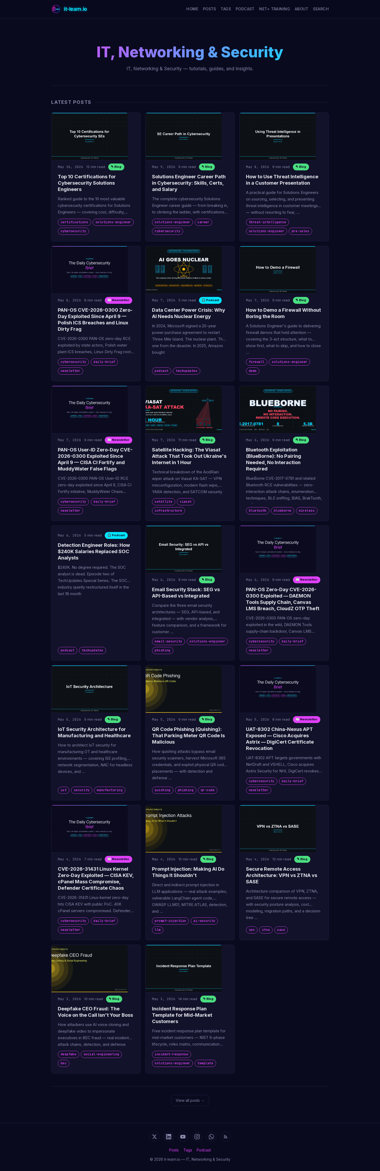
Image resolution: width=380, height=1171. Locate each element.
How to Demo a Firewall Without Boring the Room (283, 313)
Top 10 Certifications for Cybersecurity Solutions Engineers (87, 183)
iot (63, 790)
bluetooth (258, 510)
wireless (307, 510)
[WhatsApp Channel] (211, 1137)
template (205, 1063)
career (203, 222)
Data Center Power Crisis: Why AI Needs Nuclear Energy (188, 313)
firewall (257, 362)
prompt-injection (170, 921)
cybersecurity (73, 231)
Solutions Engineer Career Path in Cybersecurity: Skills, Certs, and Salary (189, 183)
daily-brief (104, 362)
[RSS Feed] (226, 1137)
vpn (252, 930)
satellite (163, 502)
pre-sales (300, 231)
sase (281, 930)
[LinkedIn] (169, 1137)
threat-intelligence (267, 222)
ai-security (204, 921)
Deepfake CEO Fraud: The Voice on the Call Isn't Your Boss (95, 1012)
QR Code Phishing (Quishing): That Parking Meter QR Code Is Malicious (188, 735)
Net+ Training (274, 9)
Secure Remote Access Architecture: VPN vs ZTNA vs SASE (281, 875)
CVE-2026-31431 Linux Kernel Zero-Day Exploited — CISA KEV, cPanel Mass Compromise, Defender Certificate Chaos (96, 878)
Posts (209, 9)
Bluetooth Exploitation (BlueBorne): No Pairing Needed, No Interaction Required (273, 459)
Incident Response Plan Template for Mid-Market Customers (182, 1015)
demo (253, 371)
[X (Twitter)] (154, 1137)
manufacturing (109, 790)
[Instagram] (197, 1137)
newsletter (70, 371)
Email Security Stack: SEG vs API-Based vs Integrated (186, 592)
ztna (266, 930)
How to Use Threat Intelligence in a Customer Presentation (282, 180)
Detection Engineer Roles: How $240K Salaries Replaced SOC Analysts (94, 551)
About (301, 9)
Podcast (245, 9)
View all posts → (190, 1100)
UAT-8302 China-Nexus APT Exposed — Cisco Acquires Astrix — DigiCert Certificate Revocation (280, 738)
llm (157, 930)
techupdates (186, 371)
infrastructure (168, 510)
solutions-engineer (113, 222)
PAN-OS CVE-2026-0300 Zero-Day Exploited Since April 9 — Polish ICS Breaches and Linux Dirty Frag (95, 319)
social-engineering (101, 1054)
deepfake (69, 1054)
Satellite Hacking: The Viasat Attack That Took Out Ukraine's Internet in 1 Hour (189, 456)
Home (192, 9)
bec (63, 1063)
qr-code (208, 790)
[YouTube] (183, 1137)
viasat (186, 502)
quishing (162, 790)
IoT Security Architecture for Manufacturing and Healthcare (94, 732)
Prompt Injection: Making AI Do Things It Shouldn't (188, 872)
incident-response (171, 1054)
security (82, 790)
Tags (226, 9)
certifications (74, 222)
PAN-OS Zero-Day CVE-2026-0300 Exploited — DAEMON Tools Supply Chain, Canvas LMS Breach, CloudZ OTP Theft (282, 598)
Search (321, 9)
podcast (161, 371)
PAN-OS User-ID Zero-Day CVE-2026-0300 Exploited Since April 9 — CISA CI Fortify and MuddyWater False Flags (95, 459)
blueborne (283, 510)
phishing (162, 650)
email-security (168, 641)
